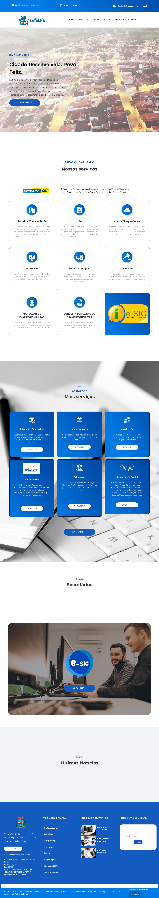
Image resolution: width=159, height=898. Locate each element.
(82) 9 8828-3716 (70, 6)
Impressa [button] (133, 20)
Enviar (138, 842)
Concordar (135, 894)
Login (145, 6)
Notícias (95, 20)
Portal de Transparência (128, 6)
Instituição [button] (83, 20)
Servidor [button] (119, 20)
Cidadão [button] (107, 20)
